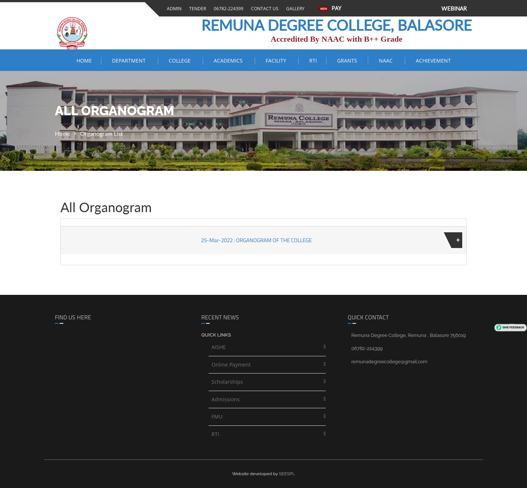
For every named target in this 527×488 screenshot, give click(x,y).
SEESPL (287, 473)
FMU (217, 416)
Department (130, 60)
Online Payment (231, 364)
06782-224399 (227, 8)
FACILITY (277, 60)
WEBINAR (454, 8)
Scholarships (227, 381)
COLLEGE (181, 60)
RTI (313, 60)
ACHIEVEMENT (433, 60)
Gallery (294, 8)
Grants (348, 60)
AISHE (219, 347)
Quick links (216, 335)
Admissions (226, 399)
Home (84, 60)
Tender (196, 8)
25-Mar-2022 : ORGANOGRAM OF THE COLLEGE (256, 240)
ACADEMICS (230, 60)
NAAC (387, 60)
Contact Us (264, 8)
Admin (173, 8)
